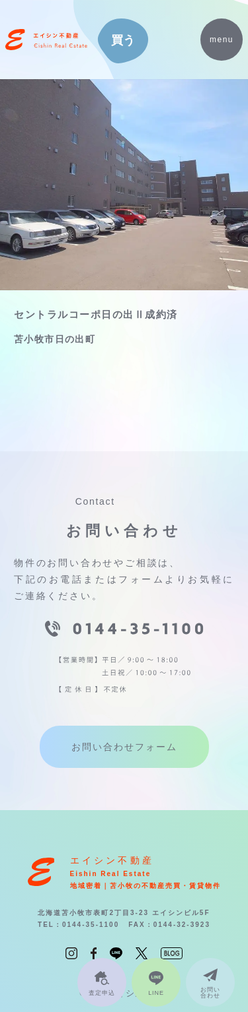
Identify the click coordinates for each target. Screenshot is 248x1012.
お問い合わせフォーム (124, 747)
